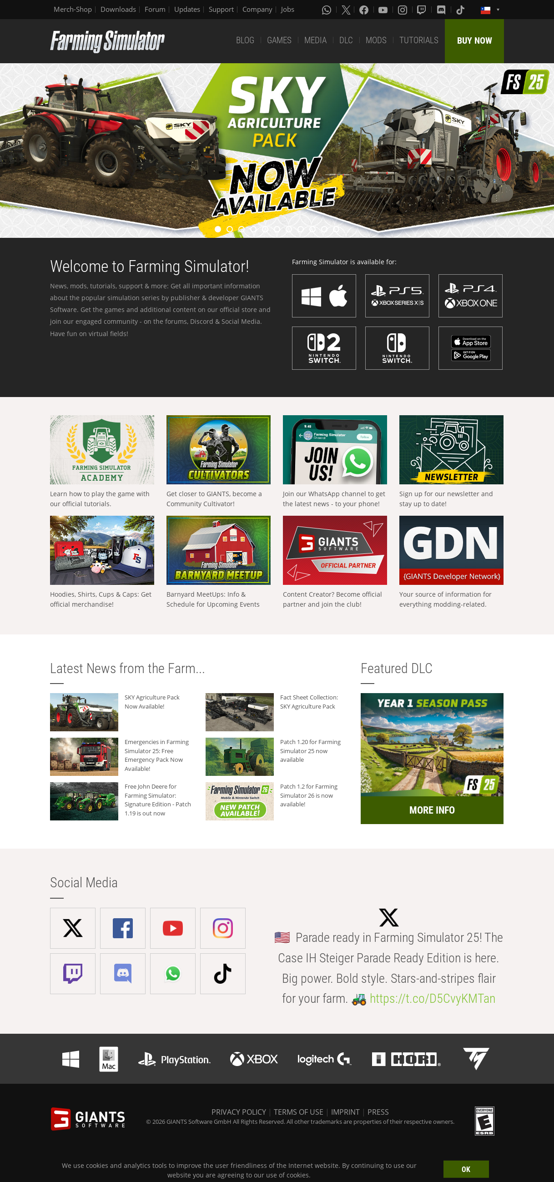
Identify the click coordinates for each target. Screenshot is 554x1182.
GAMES (279, 40)
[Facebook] (364, 10)
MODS (376, 40)
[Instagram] (403, 10)
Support (221, 9)
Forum (155, 9)
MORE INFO (432, 810)
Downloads (118, 9)
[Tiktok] (461, 10)
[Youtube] (383, 10)
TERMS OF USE (298, 1112)
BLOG (245, 40)
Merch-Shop (73, 9)
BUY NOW (474, 40)
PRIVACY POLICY (239, 1112)
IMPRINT (345, 1112)
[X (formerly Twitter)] (346, 10)
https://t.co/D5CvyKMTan (432, 998)
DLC (346, 40)
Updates (187, 9)
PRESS (378, 1112)
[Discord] (442, 10)
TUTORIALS (418, 40)
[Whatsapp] (327, 10)
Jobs (287, 9)
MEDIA (315, 40)
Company (257, 9)
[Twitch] (422, 10)
